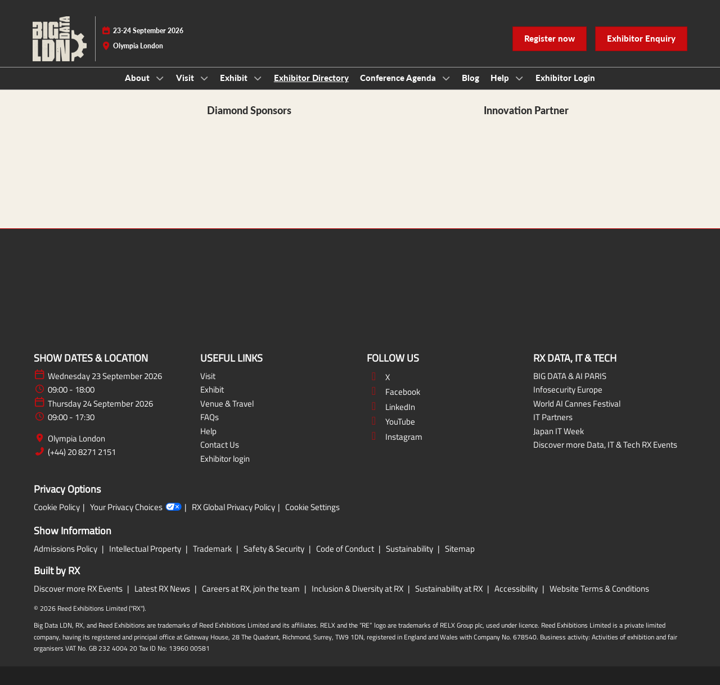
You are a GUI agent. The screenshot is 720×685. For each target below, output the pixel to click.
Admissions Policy (66, 548)
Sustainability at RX (449, 588)
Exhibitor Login (565, 78)
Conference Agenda (399, 78)
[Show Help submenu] (519, 78)
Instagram (394, 436)
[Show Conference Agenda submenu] (446, 78)
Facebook (393, 391)
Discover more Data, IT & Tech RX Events (605, 444)
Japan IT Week (558, 431)
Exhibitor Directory (311, 78)
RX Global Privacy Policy (233, 507)
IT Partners (553, 417)
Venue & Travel (227, 403)
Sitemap (460, 548)
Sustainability (410, 548)
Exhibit (235, 78)
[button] (549, 38)
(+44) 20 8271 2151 (82, 452)
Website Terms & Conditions (599, 588)
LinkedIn (391, 406)
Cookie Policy (57, 507)
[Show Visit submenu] (204, 78)
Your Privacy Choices (136, 507)
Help (500, 78)
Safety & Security (275, 548)
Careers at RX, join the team (252, 588)
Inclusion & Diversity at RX (358, 588)
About (138, 78)
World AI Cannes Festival (576, 403)
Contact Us (219, 444)
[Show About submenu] (160, 78)
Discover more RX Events (79, 588)
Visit (186, 78)
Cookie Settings (312, 507)
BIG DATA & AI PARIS (569, 375)
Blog (470, 78)
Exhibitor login (225, 458)
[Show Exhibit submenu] (258, 78)
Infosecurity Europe (567, 389)
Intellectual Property (146, 548)
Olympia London (76, 438)
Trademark (213, 548)
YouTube (391, 421)
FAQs (209, 417)
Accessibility (516, 588)
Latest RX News (163, 588)
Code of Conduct (346, 548)
